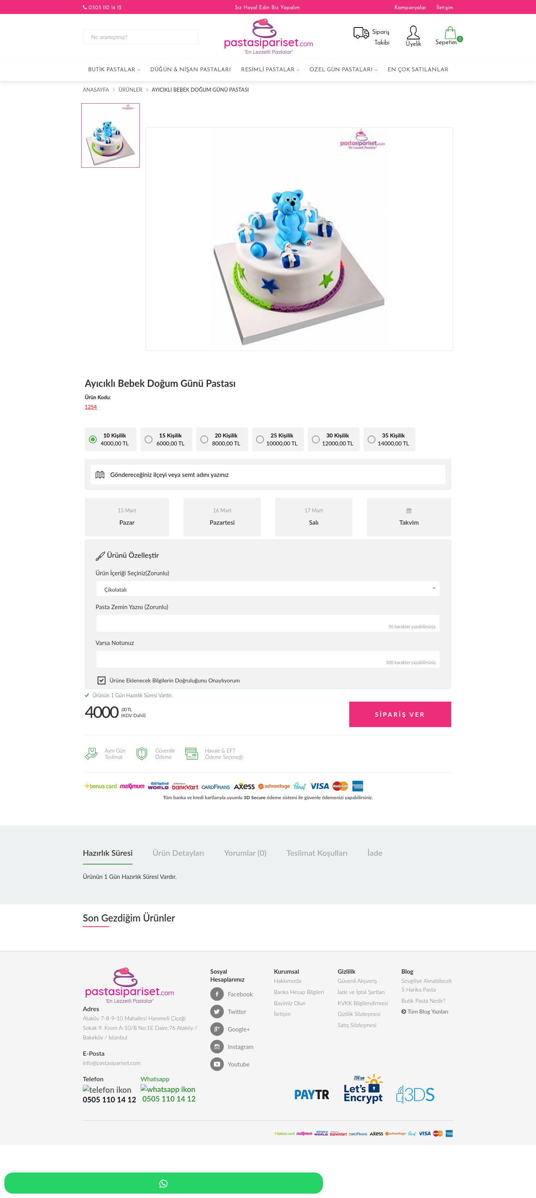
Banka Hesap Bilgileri (299, 991)
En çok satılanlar (417, 70)
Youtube (230, 1063)
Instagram (232, 1045)
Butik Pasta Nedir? (423, 1001)
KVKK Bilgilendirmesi (363, 1003)
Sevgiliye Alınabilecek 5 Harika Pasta (426, 984)
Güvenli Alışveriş (357, 979)
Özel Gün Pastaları (341, 70)
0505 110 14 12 (102, 7)
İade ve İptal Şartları (361, 991)
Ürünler (130, 89)
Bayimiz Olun (289, 1003)
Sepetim (445, 36)
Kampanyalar (410, 7)
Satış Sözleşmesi (357, 1027)
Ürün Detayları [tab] (178, 851)
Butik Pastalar (111, 70)
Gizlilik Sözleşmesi (359, 1015)
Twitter (228, 1010)
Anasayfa (96, 89)
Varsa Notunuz (115, 642)
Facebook (231, 993)
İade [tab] (375, 851)
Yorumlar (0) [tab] (245, 851)
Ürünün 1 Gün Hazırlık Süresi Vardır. (128, 695)
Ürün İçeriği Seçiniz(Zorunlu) (132, 572)
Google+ (230, 1028)
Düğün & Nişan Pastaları (190, 70)
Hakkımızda (287, 979)
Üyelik (412, 36)
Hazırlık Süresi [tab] (108, 851)
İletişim (444, 7)
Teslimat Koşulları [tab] (317, 851)
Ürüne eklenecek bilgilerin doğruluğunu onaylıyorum (175, 680)
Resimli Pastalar (268, 70)
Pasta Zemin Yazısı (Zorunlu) (132, 606)
